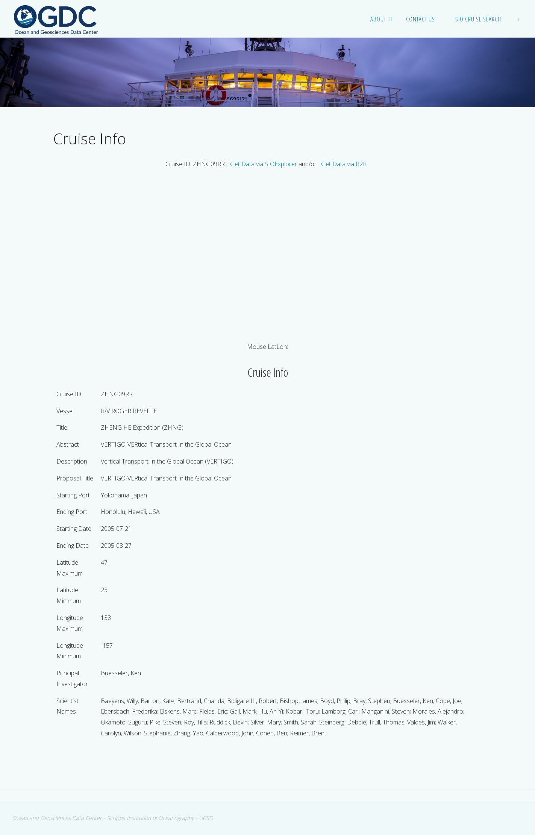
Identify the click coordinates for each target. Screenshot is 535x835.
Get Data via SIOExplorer (263, 164)
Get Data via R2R (344, 164)
